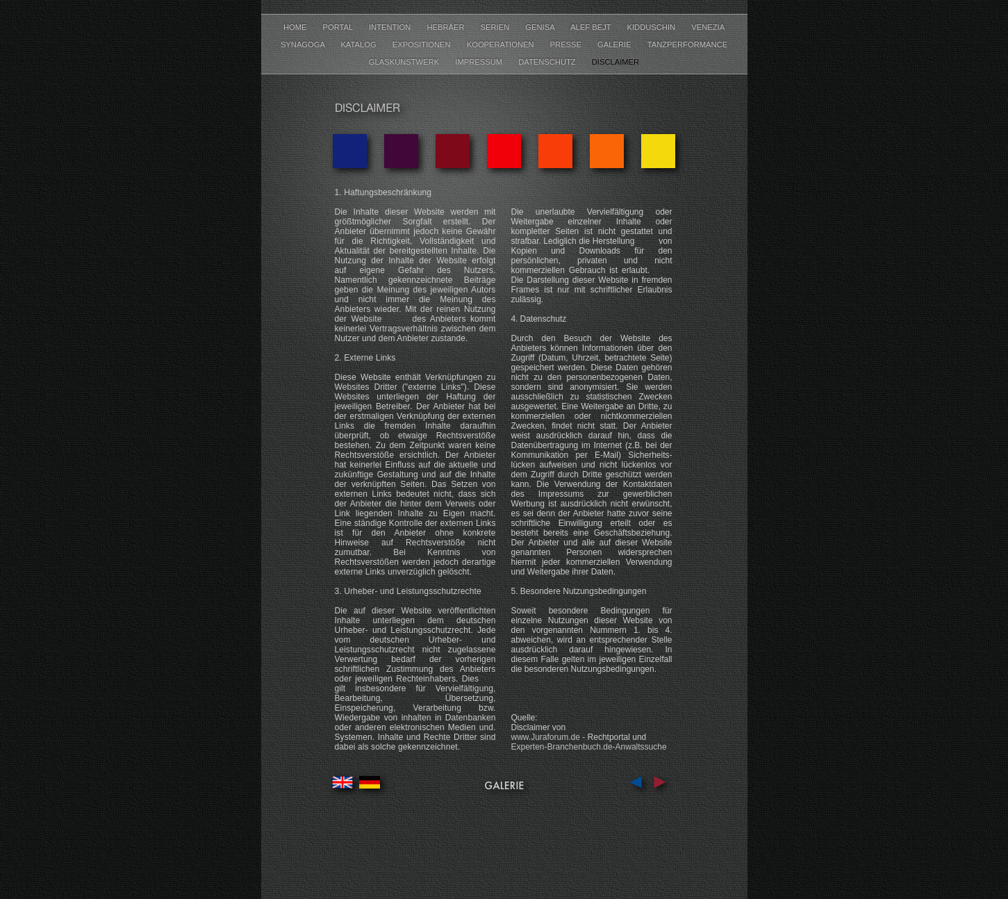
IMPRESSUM (479, 62)
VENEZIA (708, 27)
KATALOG (359, 44)
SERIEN (496, 27)
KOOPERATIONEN (501, 44)
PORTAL (339, 27)
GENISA (540, 27)
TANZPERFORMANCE (687, 44)
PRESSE (567, 44)
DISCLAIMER (615, 62)
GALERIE (615, 44)
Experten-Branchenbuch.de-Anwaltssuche (589, 747)
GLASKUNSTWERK (405, 62)
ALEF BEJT (591, 27)
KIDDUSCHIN (652, 27)
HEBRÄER (446, 27)
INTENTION (391, 27)
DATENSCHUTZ (548, 62)
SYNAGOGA (304, 44)
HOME (296, 27)
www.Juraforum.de (545, 737)
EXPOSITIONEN (423, 44)
